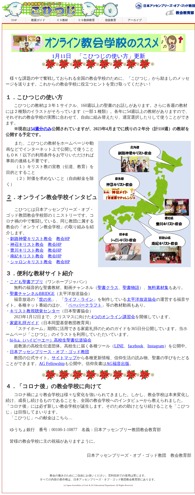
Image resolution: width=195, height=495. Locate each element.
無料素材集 (158, 287)
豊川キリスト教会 (27, 250)
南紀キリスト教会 (27, 256)
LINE (119, 346)
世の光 (45, 299)
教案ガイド (38, 20)
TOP (14, 20)
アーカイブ (135, 20)
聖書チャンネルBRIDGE (32, 293)
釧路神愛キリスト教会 (31, 238)
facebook (135, 346)
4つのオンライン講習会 (113, 316)
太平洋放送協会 (141, 299)
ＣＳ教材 (62, 20)
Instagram (155, 346)
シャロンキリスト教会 (31, 262)
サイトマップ (64, 357)
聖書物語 (131, 287)
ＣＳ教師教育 (86, 20)
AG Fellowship (52, 363)
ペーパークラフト (85, 305)
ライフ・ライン (78, 299)
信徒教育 (110, 20)
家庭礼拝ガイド (24, 322)
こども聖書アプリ (26, 281)
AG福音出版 (118, 363)
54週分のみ (41, 129)
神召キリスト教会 (27, 244)
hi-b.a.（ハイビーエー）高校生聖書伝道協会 (50, 340)
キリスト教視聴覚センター (35, 311)
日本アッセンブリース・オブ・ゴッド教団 (49, 351)
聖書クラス (108, 287)
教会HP (63, 238)
